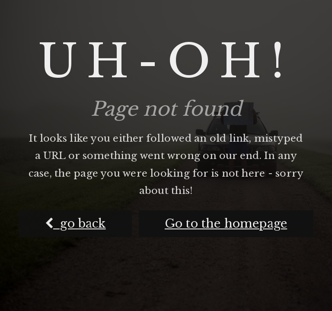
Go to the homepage (226, 223)
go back (75, 223)
